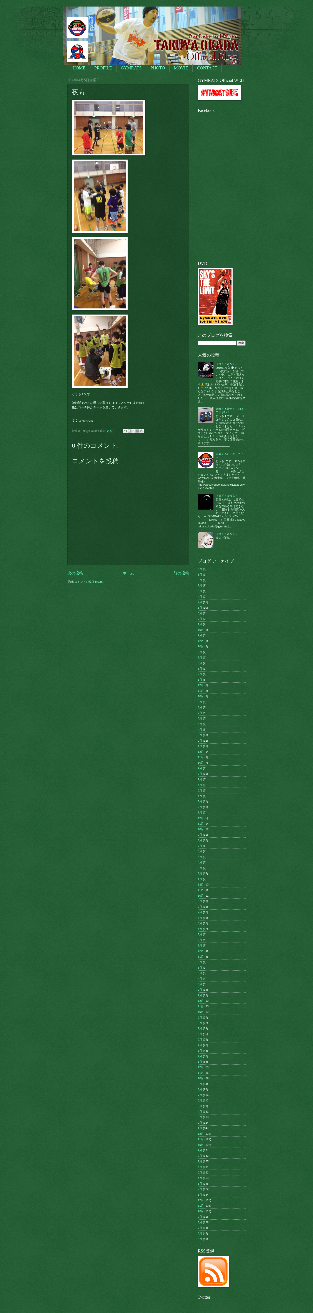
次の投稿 (75, 573)
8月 (200, 574)
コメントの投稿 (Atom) (89, 581)
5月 (200, 580)
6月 (200, 569)
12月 (201, 641)
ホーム (128, 573)
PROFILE (103, 68)
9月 (200, 635)
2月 (200, 602)
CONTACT (207, 68)
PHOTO (158, 68)
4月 (200, 596)
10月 (201, 629)
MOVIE (181, 68)
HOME (79, 68)
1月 (200, 607)
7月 (200, 657)
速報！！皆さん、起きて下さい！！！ (230, 410)
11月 (201, 690)
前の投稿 (181, 573)
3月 (200, 585)
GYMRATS (131, 68)
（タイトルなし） (227, 363)
